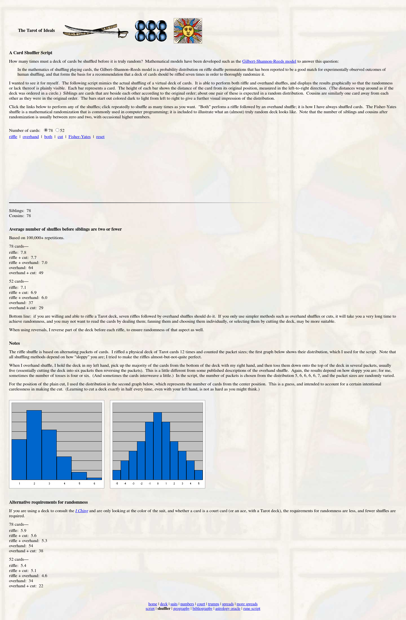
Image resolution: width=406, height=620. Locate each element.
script (150, 608)
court (201, 604)
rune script (252, 608)
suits (174, 604)
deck (164, 604)
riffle (13, 136)
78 (50, 130)
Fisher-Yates (80, 136)
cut (60, 136)
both (48, 136)
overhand (31, 136)
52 (62, 130)
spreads (228, 604)
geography (181, 608)
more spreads (247, 604)
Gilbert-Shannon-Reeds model (269, 61)
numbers (187, 604)
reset (100, 136)
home (152, 604)
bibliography (203, 608)
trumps (213, 604)
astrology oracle (227, 608)
